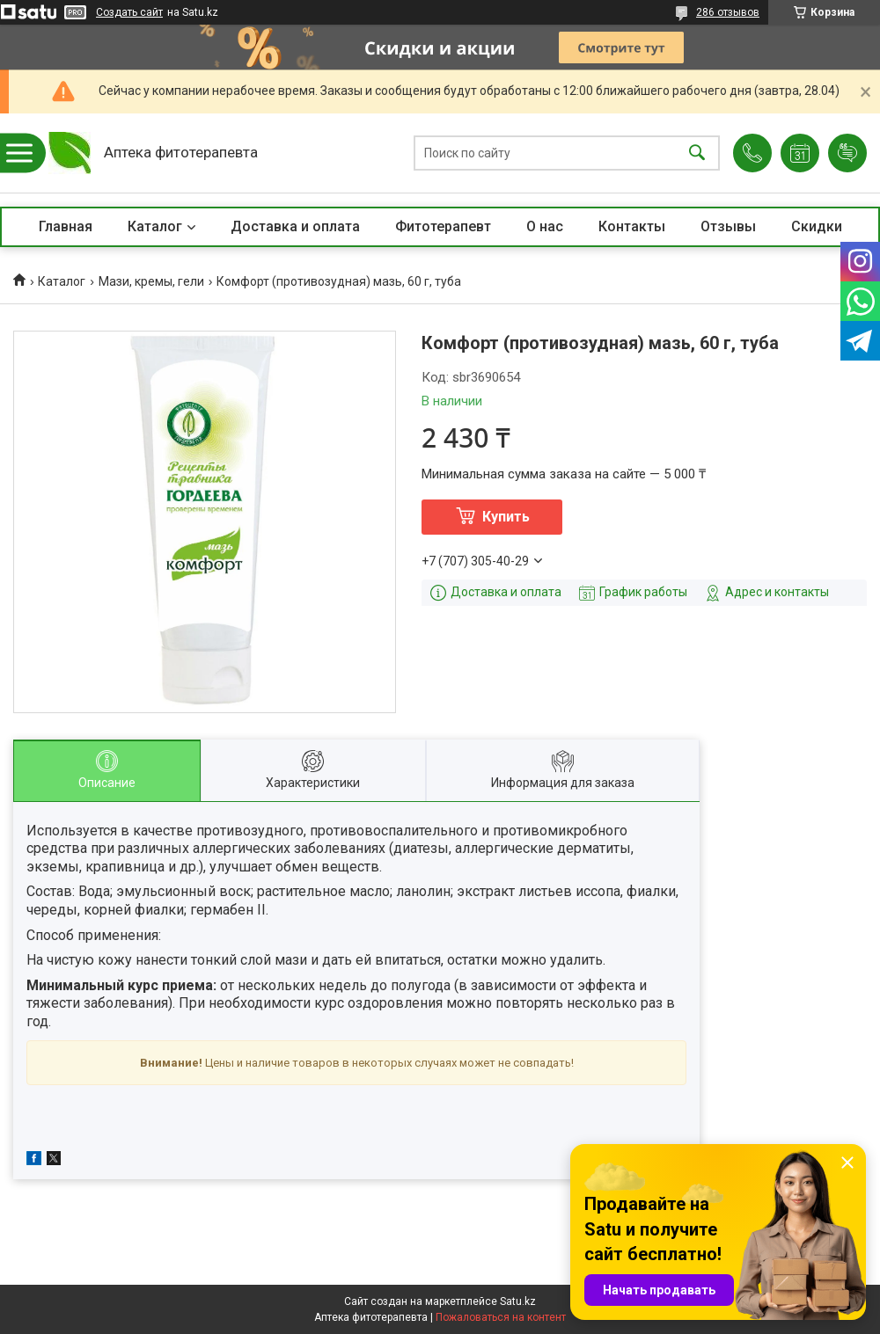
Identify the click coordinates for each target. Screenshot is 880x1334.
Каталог (155, 226)
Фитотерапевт (443, 226)
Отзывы (728, 226)
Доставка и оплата (295, 226)
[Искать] (697, 153)
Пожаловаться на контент (501, 1317)
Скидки (816, 226)
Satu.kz (518, 1301)
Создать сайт (129, 12)
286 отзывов (727, 12)
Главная (65, 226)
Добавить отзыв (847, 153)
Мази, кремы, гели (151, 281)
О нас (544, 226)
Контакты (631, 226)
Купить (506, 516)
